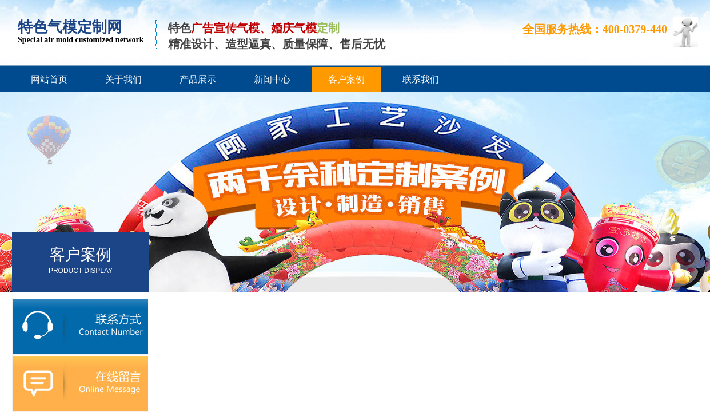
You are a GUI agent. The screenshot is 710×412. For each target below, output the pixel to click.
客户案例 (346, 79)
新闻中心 (272, 79)
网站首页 (49, 79)
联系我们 (420, 79)
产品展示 (198, 79)
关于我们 (123, 79)
